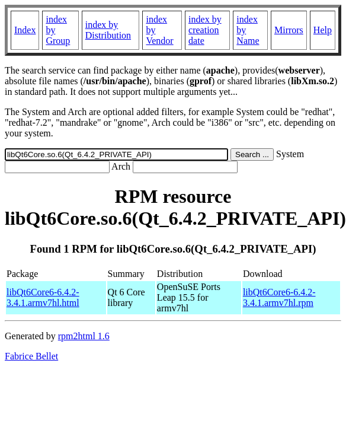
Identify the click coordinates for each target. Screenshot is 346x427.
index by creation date (205, 30)
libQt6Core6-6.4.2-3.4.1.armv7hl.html (43, 297)
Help (322, 30)
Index (25, 30)
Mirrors (288, 30)
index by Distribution (108, 30)
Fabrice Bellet (31, 356)
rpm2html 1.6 (84, 336)
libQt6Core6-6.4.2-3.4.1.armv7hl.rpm (279, 297)
